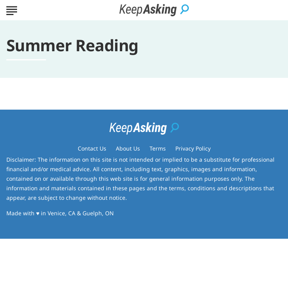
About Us (128, 148)
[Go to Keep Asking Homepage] (154, 10)
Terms (158, 148)
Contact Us (92, 148)
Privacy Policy (193, 148)
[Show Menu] (11, 9)
